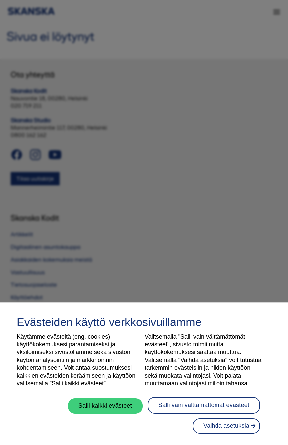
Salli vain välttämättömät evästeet (203, 407)
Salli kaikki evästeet (105, 407)
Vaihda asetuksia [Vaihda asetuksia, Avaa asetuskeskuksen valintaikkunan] (226, 428)
